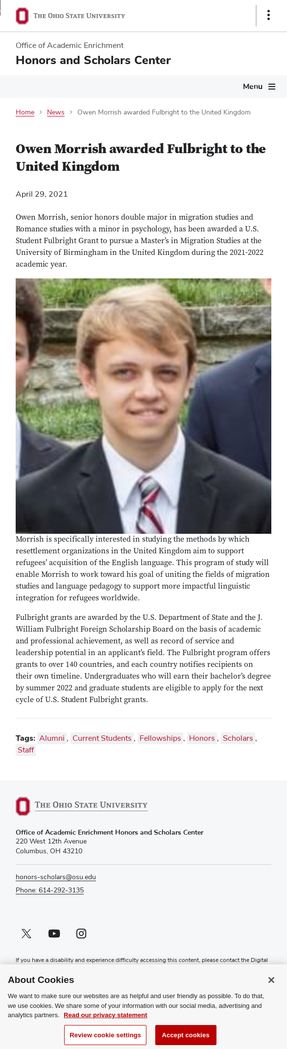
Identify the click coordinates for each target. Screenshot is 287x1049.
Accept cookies (186, 1038)
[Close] (271, 983)
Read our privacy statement (105, 1018)
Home (25, 112)
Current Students (102, 738)
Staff (26, 750)
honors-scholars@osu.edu (56, 877)
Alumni (52, 738)
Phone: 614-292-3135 (50, 890)
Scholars (238, 738)
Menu (253, 86)
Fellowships (160, 738)
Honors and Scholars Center (93, 60)
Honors (202, 738)
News (56, 112)
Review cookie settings (105, 1038)
